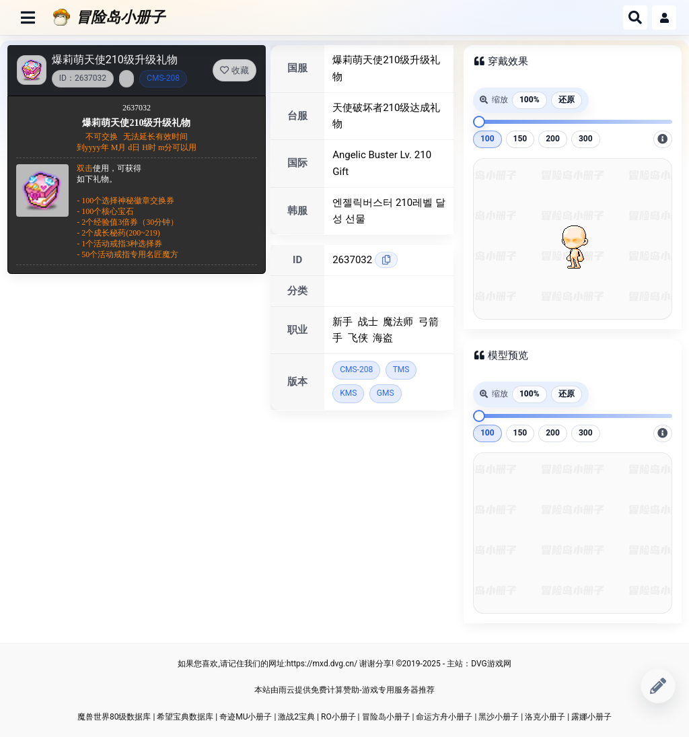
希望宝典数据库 (185, 717)
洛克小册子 (545, 717)
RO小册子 (338, 717)
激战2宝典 (296, 717)
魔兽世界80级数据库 (114, 717)
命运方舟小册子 (444, 717)
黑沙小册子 (498, 717)
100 (487, 138)
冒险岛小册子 (386, 717)
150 (520, 138)
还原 (566, 99)
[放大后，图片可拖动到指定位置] (662, 139)
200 (553, 138)
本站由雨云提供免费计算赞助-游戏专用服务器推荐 (344, 690)
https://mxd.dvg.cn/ (322, 663)
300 (586, 138)
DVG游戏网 (491, 663)
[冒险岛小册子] (333, 17)
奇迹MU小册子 (245, 717)
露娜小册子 (591, 717)
